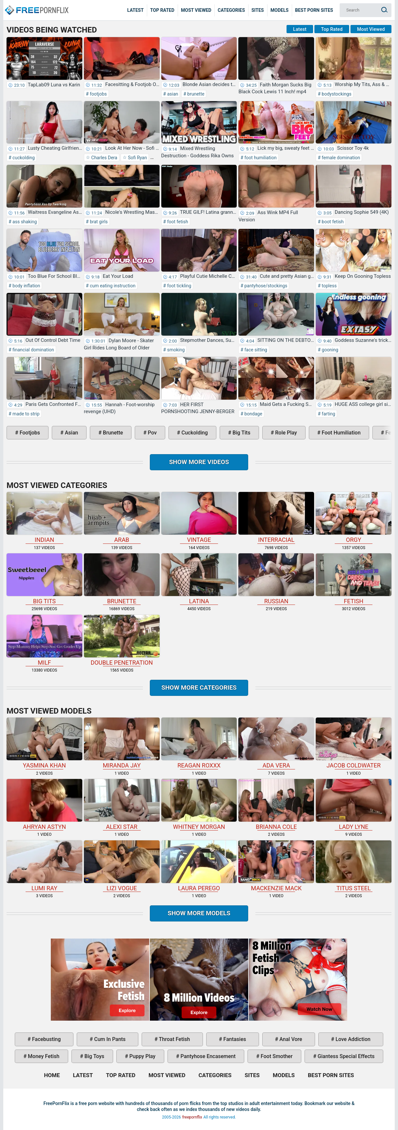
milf (44, 640)
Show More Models (199, 913)
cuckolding (23, 157)
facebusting (46, 1039)
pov (152, 433)
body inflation (25, 285)
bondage (252, 413)
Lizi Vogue (122, 866)
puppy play (141, 1056)
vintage (199, 517)
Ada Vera (276, 743)
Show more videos (199, 462)
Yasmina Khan (44, 743)
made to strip (25, 413)
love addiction (352, 1039)
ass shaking (24, 221)
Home (36, 5)
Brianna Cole (276, 804)
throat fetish (174, 1039)
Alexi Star (122, 804)
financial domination (32, 349)
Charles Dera (103, 157)
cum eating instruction (112, 285)
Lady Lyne (353, 804)
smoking (175, 349)
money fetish (43, 1056)
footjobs (98, 94)
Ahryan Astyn (44, 804)
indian (44, 517)
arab (122, 517)
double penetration (122, 640)
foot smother (275, 1056)
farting (328, 413)
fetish (353, 579)
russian (276, 579)
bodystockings (336, 94)
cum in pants (109, 1039)
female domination (340, 157)
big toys (94, 1056)
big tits (240, 433)
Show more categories (199, 687)
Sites (257, 10)
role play (285, 433)
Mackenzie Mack (276, 866)
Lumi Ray (44, 866)
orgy (353, 517)
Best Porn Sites (314, 10)
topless (329, 285)
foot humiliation (260, 157)
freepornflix (192, 1117)
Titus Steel (353, 866)
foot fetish (177, 221)
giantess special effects (345, 1056)
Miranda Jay (122, 743)
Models (279, 10)
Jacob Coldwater (353, 743)
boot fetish (332, 221)
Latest (135, 10)
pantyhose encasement (207, 1056)
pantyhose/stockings (265, 285)
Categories (231, 10)
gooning (329, 349)
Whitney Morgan (199, 804)
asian (172, 94)
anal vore (290, 1039)
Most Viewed (196, 10)
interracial (276, 517)
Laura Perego (199, 866)
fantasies (234, 1039)
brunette (195, 94)
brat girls (98, 221)
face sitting (255, 349)
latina (199, 579)
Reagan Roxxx (199, 743)
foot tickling (178, 285)
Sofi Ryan (137, 157)
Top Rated (162, 10)
